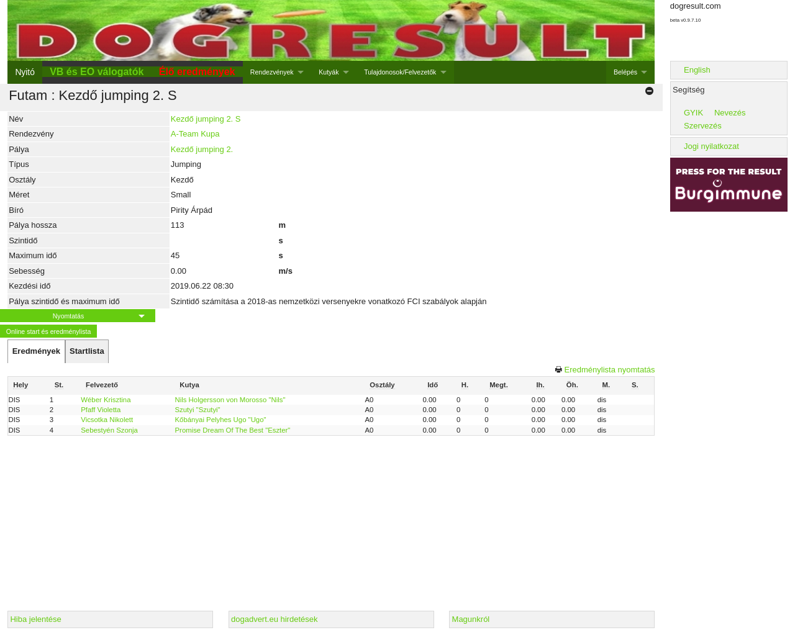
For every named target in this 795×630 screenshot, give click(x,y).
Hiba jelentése (35, 619)
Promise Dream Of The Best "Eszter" (233, 430)
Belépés (625, 72)
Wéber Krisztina (105, 399)
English (697, 69)
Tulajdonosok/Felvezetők (400, 72)
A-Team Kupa (195, 133)
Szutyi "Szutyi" (197, 409)
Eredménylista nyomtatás (610, 369)
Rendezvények (272, 72)
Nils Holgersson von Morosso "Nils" (230, 399)
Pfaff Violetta (100, 409)
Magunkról (471, 619)
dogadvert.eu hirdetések (274, 619)
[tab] (36, 351)
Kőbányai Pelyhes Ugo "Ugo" (220, 419)
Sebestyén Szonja (109, 430)
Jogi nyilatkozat (711, 146)
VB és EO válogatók (96, 71)
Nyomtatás (68, 316)
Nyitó (24, 72)
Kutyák (328, 72)
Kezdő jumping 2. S (206, 119)
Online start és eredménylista (48, 331)
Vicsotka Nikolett (107, 419)
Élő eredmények (197, 71)
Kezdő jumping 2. (202, 149)
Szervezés (703, 125)
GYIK (693, 112)
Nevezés (730, 112)
